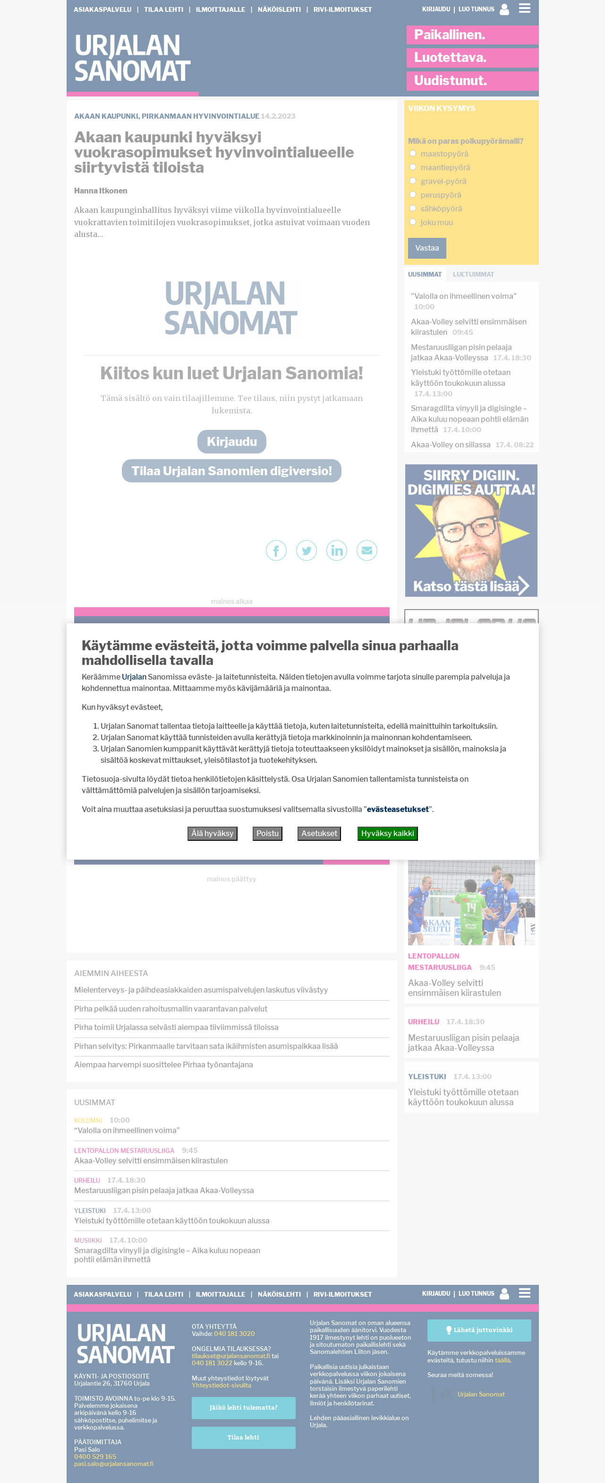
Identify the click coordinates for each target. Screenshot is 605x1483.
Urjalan (134, 676)
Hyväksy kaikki (387, 833)
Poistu (267, 833)
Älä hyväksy (212, 833)
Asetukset (319, 833)
